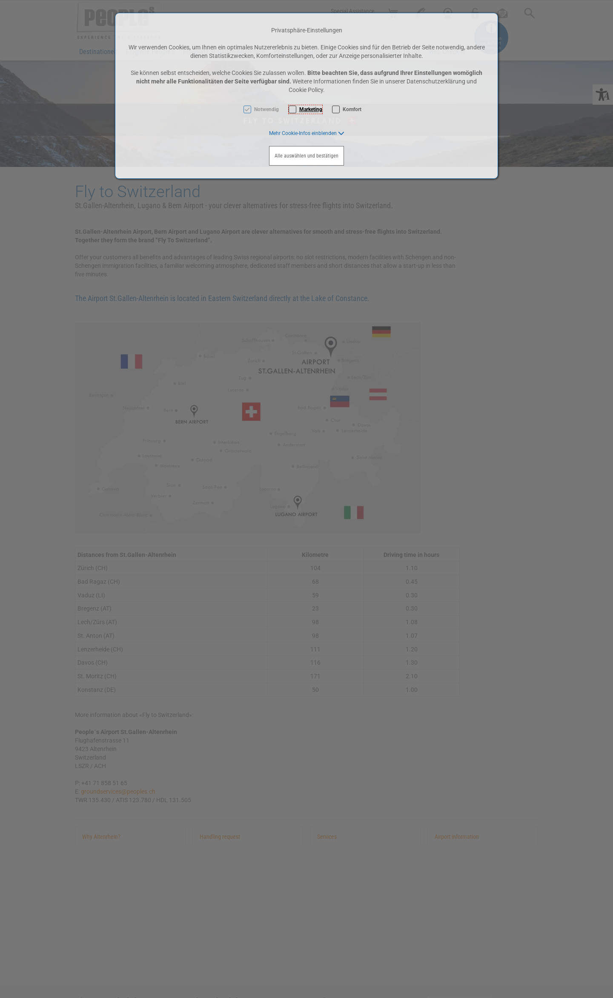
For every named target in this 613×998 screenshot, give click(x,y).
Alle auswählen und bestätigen (306, 156)
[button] (306, 133)
